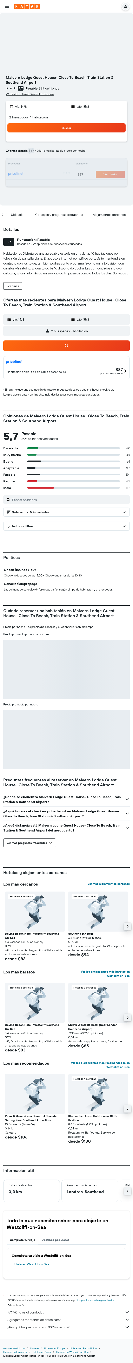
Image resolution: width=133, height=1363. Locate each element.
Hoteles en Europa (54, 1348)
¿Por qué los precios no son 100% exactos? (68, 1327)
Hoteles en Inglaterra (15, 1352)
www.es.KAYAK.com (14, 1348)
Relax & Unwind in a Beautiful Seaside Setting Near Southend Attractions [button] (31, 1118)
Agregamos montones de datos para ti (68, 1319)
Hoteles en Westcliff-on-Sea (31, 1264)
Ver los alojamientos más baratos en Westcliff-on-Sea (105, 974)
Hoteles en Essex (41, 1352)
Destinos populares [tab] (55, 1240)
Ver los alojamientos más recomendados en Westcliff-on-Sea (100, 1065)
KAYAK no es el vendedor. (68, 1312)
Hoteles (34, 1348)
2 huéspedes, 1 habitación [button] (28, 117)
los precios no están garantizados (95, 1300)
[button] (7, 6)
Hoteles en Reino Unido (83, 1348)
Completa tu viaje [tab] (22, 1240)
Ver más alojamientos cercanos (109, 884)
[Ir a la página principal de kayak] (27, 6)
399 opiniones (49, 88)
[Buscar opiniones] (69, 500)
